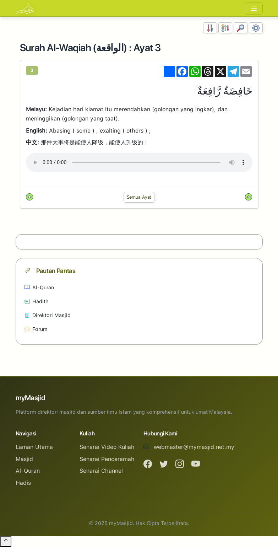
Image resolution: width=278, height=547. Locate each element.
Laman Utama (34, 447)
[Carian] (240, 27)
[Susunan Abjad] (225, 27)
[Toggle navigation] (254, 8)
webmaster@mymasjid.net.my (194, 447)
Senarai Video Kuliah (107, 447)
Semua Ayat (139, 197)
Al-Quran (39, 287)
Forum (36, 329)
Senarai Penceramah (107, 459)
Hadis (23, 482)
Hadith (36, 301)
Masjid (24, 459)
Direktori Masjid (47, 315)
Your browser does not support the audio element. (139, 162)
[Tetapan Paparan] (256, 27)
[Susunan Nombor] (210, 27)
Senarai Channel (101, 470)
